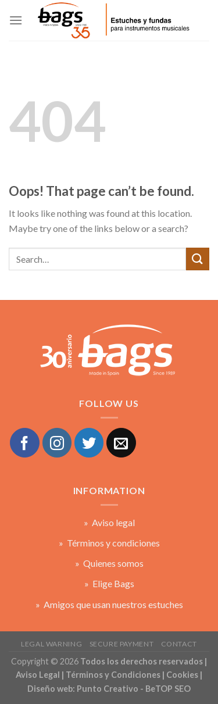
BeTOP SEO (168, 689)
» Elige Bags (109, 583)
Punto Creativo (107, 689)
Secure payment (122, 643)
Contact (179, 643)
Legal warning (51, 643)
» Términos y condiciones (109, 542)
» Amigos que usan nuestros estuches (109, 604)
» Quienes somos (109, 563)
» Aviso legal (109, 522)
